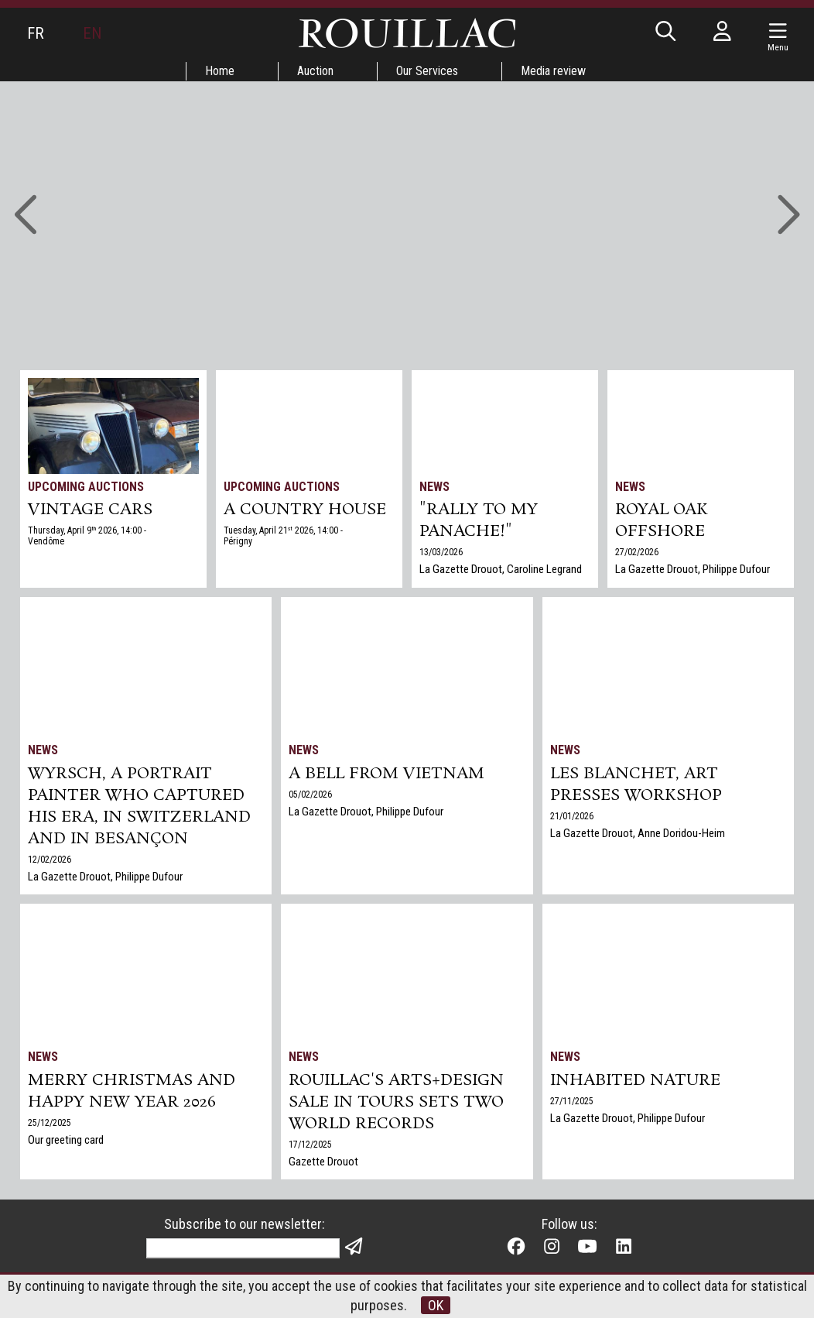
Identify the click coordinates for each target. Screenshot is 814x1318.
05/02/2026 (310, 794)
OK (435, 1305)
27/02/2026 (636, 552)
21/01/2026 (571, 816)
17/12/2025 (310, 1144)
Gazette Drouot (323, 1162)
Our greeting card (66, 1140)
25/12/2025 (49, 1122)
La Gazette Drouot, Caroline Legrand (500, 569)
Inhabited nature (635, 1080)
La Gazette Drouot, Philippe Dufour (692, 569)
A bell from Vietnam (386, 773)
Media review (553, 70)
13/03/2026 (441, 552)
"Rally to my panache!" (478, 520)
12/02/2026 (49, 859)
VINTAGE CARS (90, 509)
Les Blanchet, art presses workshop (636, 784)
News (434, 486)
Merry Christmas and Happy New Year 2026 (131, 1091)
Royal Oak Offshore (661, 520)
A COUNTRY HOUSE (305, 509)
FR (35, 33)
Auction (315, 70)
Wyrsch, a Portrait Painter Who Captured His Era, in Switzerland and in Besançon (139, 806)
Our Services (427, 70)
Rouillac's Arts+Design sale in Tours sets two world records (396, 1101)
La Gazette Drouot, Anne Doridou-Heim (637, 833)
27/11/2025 (571, 1101)
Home (219, 70)
